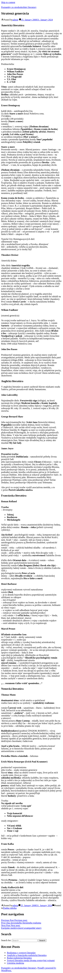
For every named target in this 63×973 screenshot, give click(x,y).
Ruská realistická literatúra (19, 958)
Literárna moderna (15, 963)
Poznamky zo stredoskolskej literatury (18, 7)
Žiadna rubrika (10, 908)
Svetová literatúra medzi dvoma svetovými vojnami (31, 960)
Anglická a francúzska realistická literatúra (27, 955)
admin (15, 20)
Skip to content (8, 2)
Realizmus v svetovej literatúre (21, 952)
